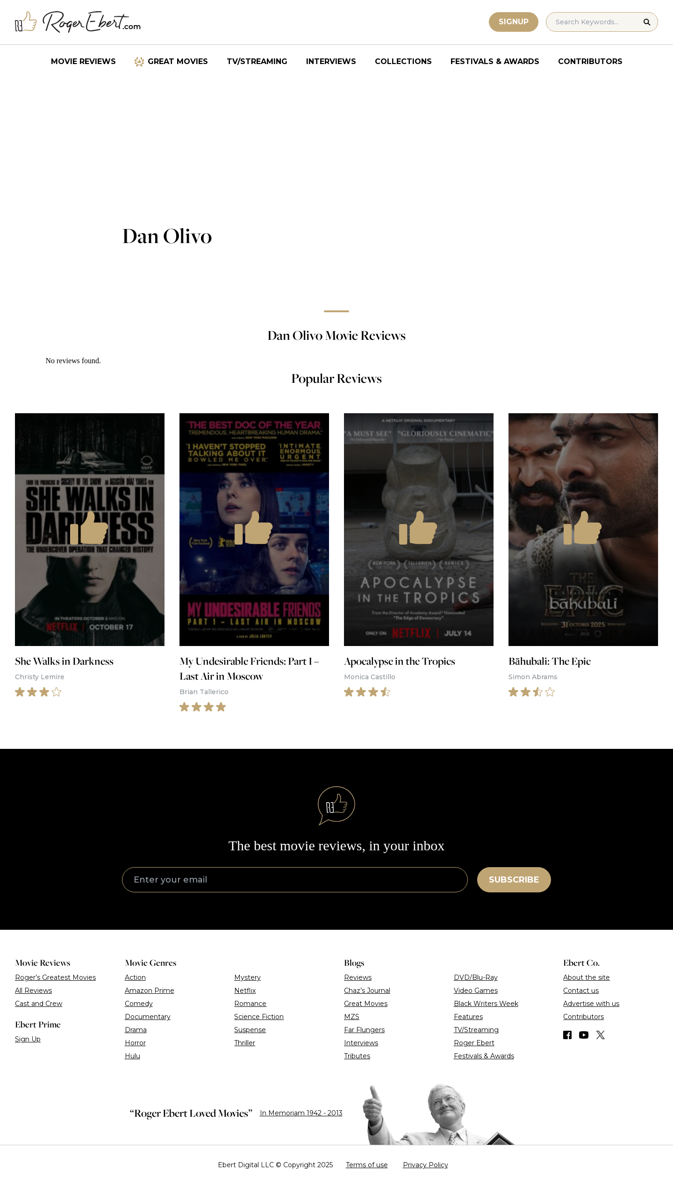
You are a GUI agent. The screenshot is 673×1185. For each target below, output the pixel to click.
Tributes (357, 1056)
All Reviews (33, 990)
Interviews (331, 61)
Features (468, 1017)
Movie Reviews (83, 61)
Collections (403, 61)
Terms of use (367, 1165)
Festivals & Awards (495, 61)
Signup (514, 21)
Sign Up (28, 1039)
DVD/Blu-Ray (476, 977)
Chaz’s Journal (367, 990)
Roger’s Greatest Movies (55, 977)
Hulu (132, 1056)
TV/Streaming (257, 61)
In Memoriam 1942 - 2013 (301, 1113)
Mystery (247, 977)
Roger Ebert (474, 1043)
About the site (586, 977)
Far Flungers (364, 1030)
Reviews (358, 977)
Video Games (476, 990)
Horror (135, 1043)
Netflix (245, 990)
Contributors (590, 61)
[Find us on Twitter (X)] (600, 1035)
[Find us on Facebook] (567, 1035)
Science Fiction (259, 1017)
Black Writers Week (486, 1003)
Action (135, 977)
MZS (351, 1017)
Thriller (244, 1043)
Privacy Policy (425, 1165)
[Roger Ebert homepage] (78, 22)
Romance (250, 1003)
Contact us (581, 990)
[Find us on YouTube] (584, 1035)
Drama (136, 1030)
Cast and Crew (38, 1003)
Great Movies (178, 61)
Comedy (139, 1003)
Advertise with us (591, 1003)
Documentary (148, 1017)
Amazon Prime (149, 990)
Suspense (250, 1030)
